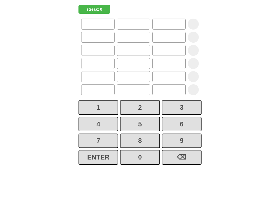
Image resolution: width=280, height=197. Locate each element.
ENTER (98, 157)
